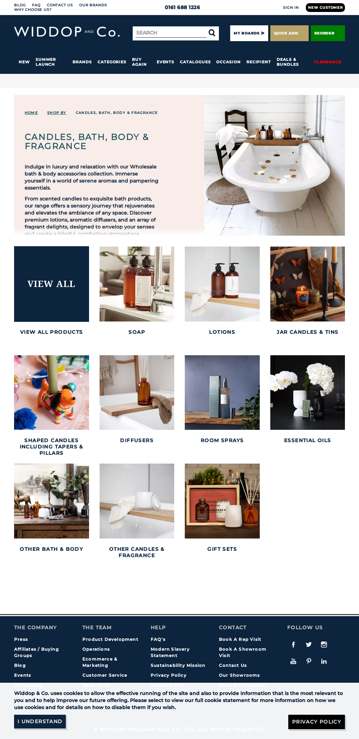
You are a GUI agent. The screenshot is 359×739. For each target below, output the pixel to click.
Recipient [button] (258, 61)
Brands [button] (82, 61)
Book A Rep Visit (240, 639)
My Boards (246, 33)
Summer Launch (46, 62)
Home (31, 112)
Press (21, 639)
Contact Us (60, 5)
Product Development (110, 639)
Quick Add (289, 33)
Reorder (327, 33)
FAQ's (158, 639)
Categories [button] (111, 61)
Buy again (139, 62)
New (24, 61)
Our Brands (93, 5)
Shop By (56, 112)
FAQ (36, 5)
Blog (20, 5)
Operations (96, 649)
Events (166, 61)
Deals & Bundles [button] (287, 62)
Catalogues (195, 61)
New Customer (325, 7)
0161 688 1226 (179, 7)
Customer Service (104, 675)
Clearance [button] (327, 61)
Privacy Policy (169, 675)
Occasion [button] (228, 61)
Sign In (291, 7)
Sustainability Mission (178, 665)
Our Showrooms (239, 675)
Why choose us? (33, 9)
